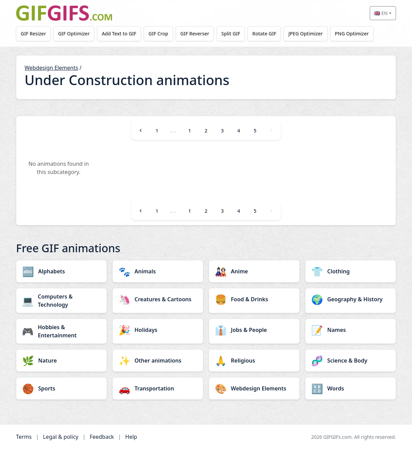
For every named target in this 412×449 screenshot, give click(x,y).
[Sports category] (61, 388)
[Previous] (140, 130)
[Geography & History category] (350, 299)
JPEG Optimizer (305, 33)
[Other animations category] (158, 360)
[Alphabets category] (61, 271)
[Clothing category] (350, 271)
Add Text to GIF (119, 33)
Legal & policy (60, 436)
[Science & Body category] (350, 360)
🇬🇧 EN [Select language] (380, 13)
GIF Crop (158, 33)
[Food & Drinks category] (254, 299)
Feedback (102, 436)
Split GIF (230, 33)
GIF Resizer (33, 33)
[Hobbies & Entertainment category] (61, 331)
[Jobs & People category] (254, 330)
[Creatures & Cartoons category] (158, 299)
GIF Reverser (194, 33)
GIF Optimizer (74, 33)
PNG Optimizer (352, 33)
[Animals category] (158, 271)
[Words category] (350, 388)
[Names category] (350, 330)
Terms (24, 436)
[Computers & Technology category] (61, 300)
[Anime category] (254, 271)
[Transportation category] (158, 388)
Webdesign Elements (51, 67)
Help (131, 436)
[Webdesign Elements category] (254, 388)
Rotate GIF (264, 33)
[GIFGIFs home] (64, 13)
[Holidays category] (158, 330)
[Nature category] (61, 360)
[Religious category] (254, 360)
